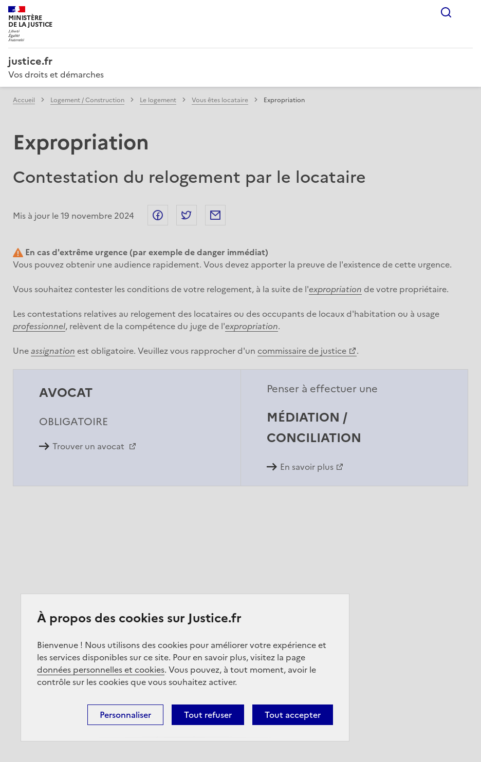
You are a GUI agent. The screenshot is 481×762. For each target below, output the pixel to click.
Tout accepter (293, 715)
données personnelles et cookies (100, 669)
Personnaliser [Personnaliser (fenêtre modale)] (125, 715)
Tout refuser (208, 715)
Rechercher (446, 12)
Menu (466, 12)
